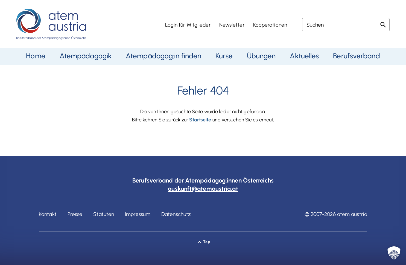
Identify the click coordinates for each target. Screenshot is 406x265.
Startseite (200, 120)
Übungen (261, 56)
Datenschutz (176, 214)
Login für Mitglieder (188, 25)
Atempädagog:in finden (163, 56)
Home (35, 56)
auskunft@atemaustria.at (203, 188)
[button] (394, 253)
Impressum (137, 214)
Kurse (224, 56)
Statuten (103, 214)
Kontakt (48, 214)
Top (206, 242)
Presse (75, 214)
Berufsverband (356, 56)
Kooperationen (270, 25)
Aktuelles (304, 56)
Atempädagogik (86, 56)
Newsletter (232, 25)
